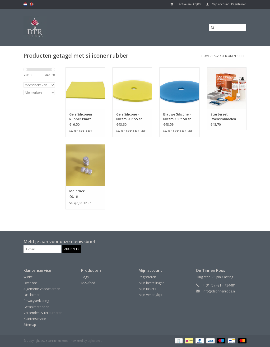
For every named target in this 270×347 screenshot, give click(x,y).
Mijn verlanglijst (151, 294)
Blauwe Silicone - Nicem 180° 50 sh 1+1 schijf (177, 116)
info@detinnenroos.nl (219, 291)
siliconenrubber (234, 56)
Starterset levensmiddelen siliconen (223, 116)
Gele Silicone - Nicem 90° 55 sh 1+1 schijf (129, 116)
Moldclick (77, 191)
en (31, 4)
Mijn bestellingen (151, 283)
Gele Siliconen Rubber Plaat (80, 116)
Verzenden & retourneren (42, 312)
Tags (215, 56)
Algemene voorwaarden (41, 289)
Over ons (30, 283)
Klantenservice (34, 318)
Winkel (28, 277)
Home (205, 56)
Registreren (147, 277)
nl (25, 4)
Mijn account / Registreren (226, 4)
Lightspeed (95, 341)
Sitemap (29, 324)
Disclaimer (31, 294)
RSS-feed (88, 283)
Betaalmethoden (36, 307)
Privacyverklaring (36, 300)
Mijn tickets (147, 289)
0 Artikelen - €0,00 (186, 4)
